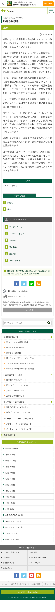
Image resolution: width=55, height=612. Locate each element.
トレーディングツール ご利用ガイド (18, 418)
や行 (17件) (10, 497)
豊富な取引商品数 (13, 353)
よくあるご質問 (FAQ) (11, 552)
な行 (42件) (10, 478)
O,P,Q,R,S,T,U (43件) (14, 527)
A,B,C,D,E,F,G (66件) (14, 515)
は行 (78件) (10, 484)
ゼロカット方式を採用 (15, 347)
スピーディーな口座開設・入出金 (20, 363)
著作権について (8, 563)
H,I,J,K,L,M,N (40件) (13, 521)
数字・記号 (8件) (12, 539)
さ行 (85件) (10, 466)
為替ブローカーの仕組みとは (18, 412)
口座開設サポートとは (12, 374)
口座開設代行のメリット (16, 380)
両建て (10, 202)
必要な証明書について (15, 396)
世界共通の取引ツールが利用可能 (20, 368)
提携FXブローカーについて (17, 385)
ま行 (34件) (10, 491)
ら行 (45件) (10, 503)
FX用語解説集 (9, 435)
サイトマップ (35, 563)
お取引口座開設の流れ (15, 390)
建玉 (9, 209)
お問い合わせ (8, 568)
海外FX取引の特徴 (10, 337)
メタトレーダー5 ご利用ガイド (19, 424)
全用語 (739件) (11, 448)
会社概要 (33, 552)
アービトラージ (15, 227)
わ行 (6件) (9, 509)
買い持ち (13, 247)
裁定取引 (13, 254)
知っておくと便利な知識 (13, 402)
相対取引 (13, 240)
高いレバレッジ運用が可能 (17, 342)
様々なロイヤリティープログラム (20, 358)
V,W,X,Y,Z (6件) (11, 533)
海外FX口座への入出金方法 (17, 407)
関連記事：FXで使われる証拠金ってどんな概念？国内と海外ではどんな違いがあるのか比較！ (28, 272)
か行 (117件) (10, 460)
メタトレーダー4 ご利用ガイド (19, 429)
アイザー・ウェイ (16, 233)
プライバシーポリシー (38, 557)
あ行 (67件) (10, 454)
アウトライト (14, 260)
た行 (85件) (10, 472)
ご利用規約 (7, 557)
